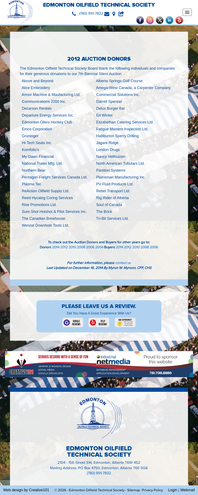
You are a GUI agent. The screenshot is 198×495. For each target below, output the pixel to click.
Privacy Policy (152, 490)
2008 (81, 247)
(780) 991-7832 (99, 473)
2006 (90, 247)
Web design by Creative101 (26, 490)
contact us (123, 263)
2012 (64, 247)
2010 (72, 247)
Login (172, 490)
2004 (99, 247)
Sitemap (133, 490)
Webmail (187, 490)
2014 (55, 247)
